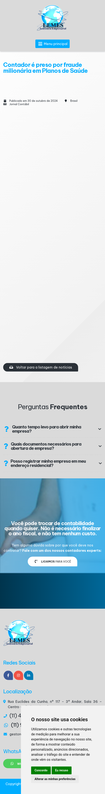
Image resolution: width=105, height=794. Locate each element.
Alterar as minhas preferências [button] (55, 779)
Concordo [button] (41, 770)
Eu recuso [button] (61, 770)
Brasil (73, 100)
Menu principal (52, 44)
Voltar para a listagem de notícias (40, 367)
